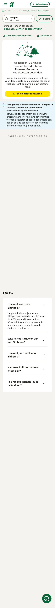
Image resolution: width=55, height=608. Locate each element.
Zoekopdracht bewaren (17, 35)
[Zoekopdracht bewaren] (46, 598)
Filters (44, 18)
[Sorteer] (44, 36)
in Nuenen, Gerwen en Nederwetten (23, 29)
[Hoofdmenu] (5, 4)
